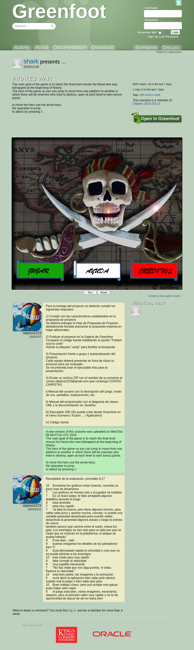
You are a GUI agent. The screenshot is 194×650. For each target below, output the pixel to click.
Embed (153, 296)
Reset (103, 292)
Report (160, 51)
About (25, 625)
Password (151, 19)
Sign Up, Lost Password (163, 36)
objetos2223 (32, 333)
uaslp (157, 94)
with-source (146, 94)
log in (72, 610)
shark (31, 61)
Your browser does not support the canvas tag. (97, 214)
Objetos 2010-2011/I (146, 103)
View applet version (170, 296)
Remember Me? (147, 32)
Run (90, 292)
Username (151, 8)
